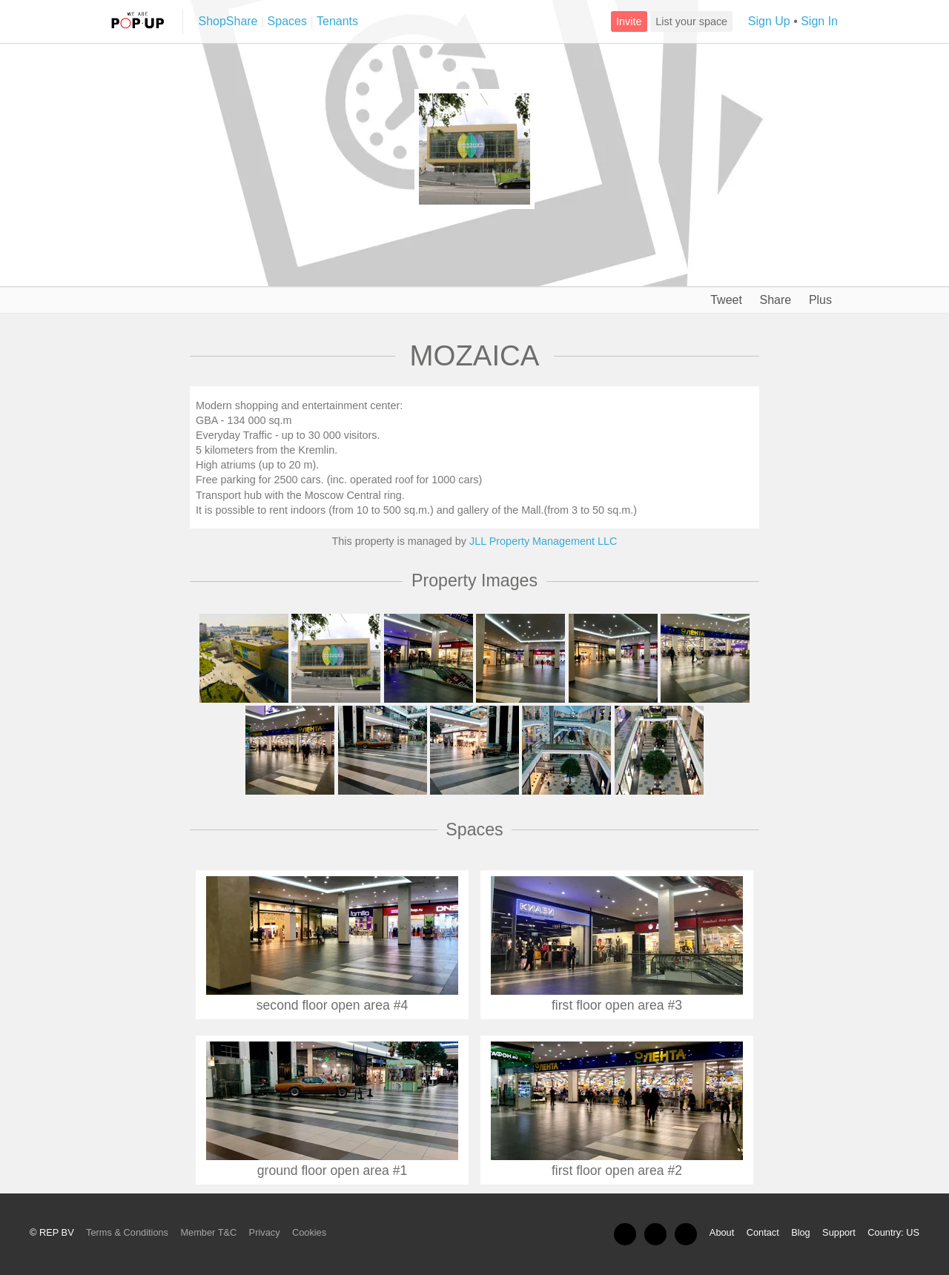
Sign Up (769, 21)
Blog (800, 1232)
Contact (763, 1232)
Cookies (309, 1232)
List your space (691, 21)
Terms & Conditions (127, 1232)
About (722, 1232)
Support (839, 1232)
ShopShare (227, 21)
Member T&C (208, 1232)
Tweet (725, 300)
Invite (628, 21)
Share (774, 300)
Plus (819, 300)
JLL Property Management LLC (543, 541)
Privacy (264, 1232)
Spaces (287, 21)
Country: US (893, 1232)
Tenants (337, 21)
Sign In (819, 21)
